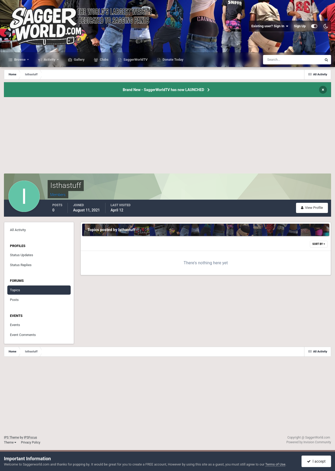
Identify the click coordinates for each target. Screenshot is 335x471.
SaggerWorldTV (135, 59)
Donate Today (172, 59)
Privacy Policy (30, 442)
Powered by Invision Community (308, 442)
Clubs (103, 59)
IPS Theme (11, 437)
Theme (10, 442)
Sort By (318, 244)
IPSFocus (30, 437)
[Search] (276, 59)
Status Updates (21, 255)
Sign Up (300, 26)
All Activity (18, 230)
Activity (49, 59)
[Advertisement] (167, 136)
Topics (15, 290)
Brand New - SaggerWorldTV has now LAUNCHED (163, 90)
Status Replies (21, 265)
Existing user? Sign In (270, 26)
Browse (19, 59)
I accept (316, 461)
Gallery (79, 59)
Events (15, 325)
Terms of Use (275, 464)
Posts (14, 300)
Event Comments (23, 335)
